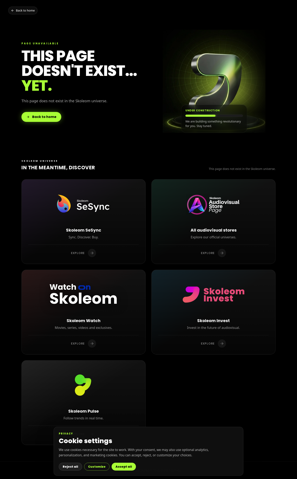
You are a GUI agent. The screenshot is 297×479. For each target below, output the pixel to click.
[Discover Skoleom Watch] (83, 312)
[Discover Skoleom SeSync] (83, 221)
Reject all (70, 467)
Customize (97, 467)
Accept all (124, 467)
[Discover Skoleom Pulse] (83, 402)
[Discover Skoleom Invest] (213, 312)
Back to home (41, 116)
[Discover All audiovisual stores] (213, 221)
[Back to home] (23, 10)
